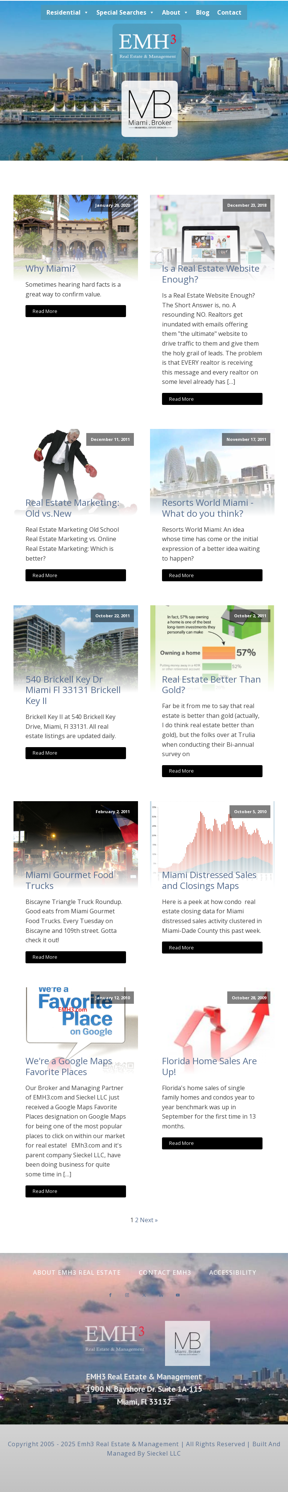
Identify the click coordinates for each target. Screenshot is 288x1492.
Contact (229, 12)
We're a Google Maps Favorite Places (69, 1066)
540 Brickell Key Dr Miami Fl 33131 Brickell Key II (73, 690)
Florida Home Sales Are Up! (209, 1066)
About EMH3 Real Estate (77, 1272)
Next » (149, 1220)
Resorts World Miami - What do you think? (208, 508)
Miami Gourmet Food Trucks (70, 880)
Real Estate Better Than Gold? (211, 685)
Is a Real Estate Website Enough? (211, 274)
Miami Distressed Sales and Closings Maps (209, 880)
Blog (203, 12)
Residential (67, 12)
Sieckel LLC (164, 1453)
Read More (45, 311)
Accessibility (232, 1272)
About (175, 12)
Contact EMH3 (165, 1272)
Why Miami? (51, 268)
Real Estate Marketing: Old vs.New (73, 508)
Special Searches (125, 12)
